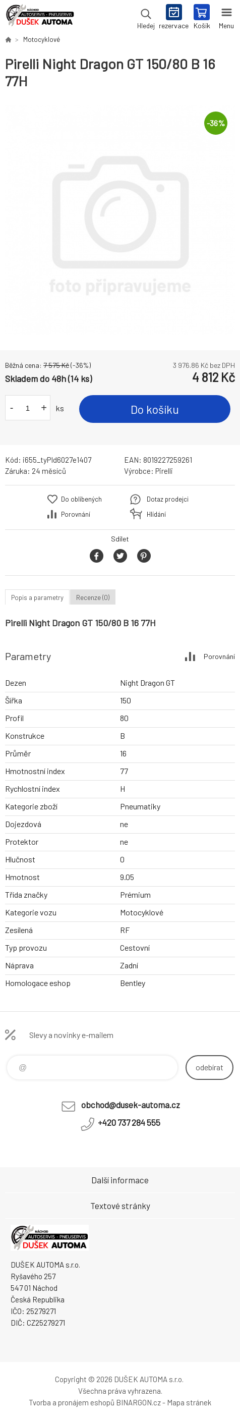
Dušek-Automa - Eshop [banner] (39, 17)
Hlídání (156, 514)
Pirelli (164, 470)
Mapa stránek (189, 1402)
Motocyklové (41, 39)
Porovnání (75, 514)
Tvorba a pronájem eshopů (71, 1402)
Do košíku (155, 409)
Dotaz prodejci (168, 499)
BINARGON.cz (138, 1402)
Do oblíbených (81, 499)
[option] (120, 220)
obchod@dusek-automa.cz (130, 1105)
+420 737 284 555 (129, 1122)
